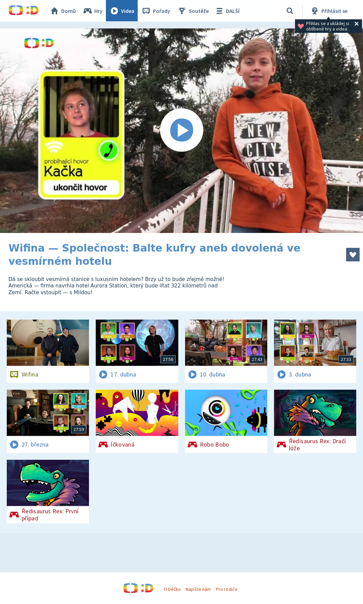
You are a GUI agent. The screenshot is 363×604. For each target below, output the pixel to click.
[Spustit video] (181, 130)
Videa (122, 11)
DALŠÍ (227, 11)
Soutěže (193, 11)
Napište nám (198, 589)
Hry (93, 11)
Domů (63, 11)
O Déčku (172, 589)
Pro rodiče (226, 589)
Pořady (156, 11)
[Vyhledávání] (290, 11)
